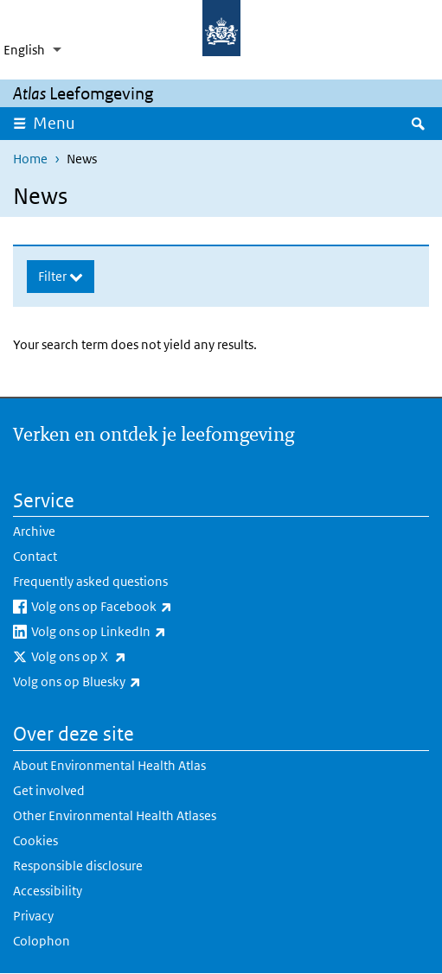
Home (30, 158)
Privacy (33, 915)
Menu (59, 122)
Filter (53, 276)
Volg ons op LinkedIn (144, 631)
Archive (34, 531)
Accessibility (47, 890)
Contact (35, 556)
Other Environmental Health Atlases (114, 815)
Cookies (35, 840)
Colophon (41, 941)
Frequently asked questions (90, 581)
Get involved (49, 790)
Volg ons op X (124, 656)
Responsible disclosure (78, 865)
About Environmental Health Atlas (109, 765)
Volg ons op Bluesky (122, 682)
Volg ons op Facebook (147, 606)
